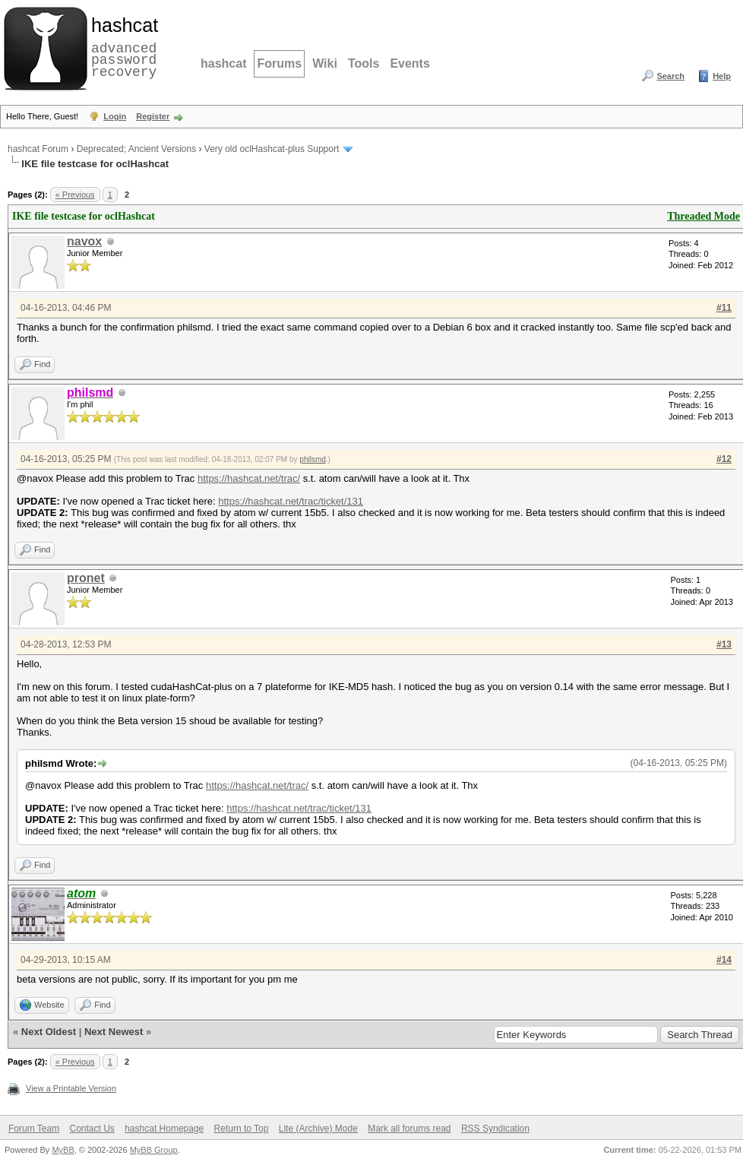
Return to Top (241, 1128)
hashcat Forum (38, 149)
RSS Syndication (495, 1128)
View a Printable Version (71, 1088)
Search (670, 76)
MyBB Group (154, 1149)
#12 (724, 459)
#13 (724, 644)
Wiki (324, 63)
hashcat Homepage (164, 1128)
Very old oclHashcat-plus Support (271, 149)
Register (152, 116)
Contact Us (91, 1128)
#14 (724, 959)
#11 (724, 307)
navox (84, 241)
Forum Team (33, 1128)
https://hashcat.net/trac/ (249, 478)
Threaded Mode (703, 216)
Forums (279, 63)
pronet (86, 577)
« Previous (75, 194)
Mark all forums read (409, 1128)
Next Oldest (48, 1031)
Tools (363, 63)
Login (114, 116)
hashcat (223, 63)
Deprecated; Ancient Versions (136, 149)
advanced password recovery (121, 46)
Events (409, 63)
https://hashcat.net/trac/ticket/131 (290, 501)
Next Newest (113, 1031)
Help (722, 76)
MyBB (63, 1149)
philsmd (312, 459)
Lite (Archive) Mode (318, 1128)
